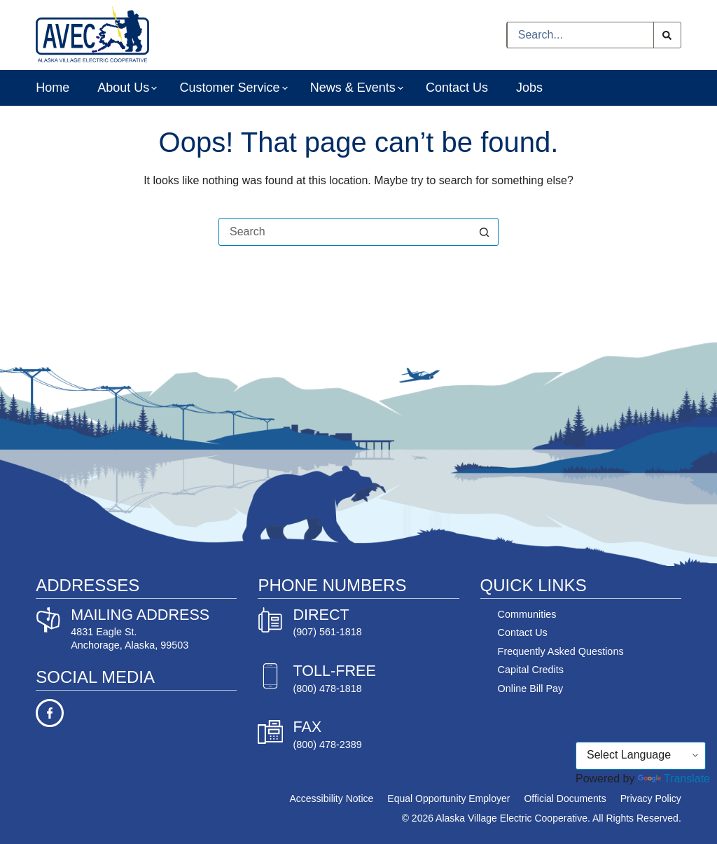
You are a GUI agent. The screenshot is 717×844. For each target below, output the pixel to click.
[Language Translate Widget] (641, 756)
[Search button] (667, 35)
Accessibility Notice (332, 798)
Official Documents (565, 798)
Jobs (529, 88)
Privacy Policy (650, 798)
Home (52, 88)
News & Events (354, 88)
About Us (124, 88)
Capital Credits (531, 669)
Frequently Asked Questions (561, 651)
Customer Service (230, 88)
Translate (674, 778)
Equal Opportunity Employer (448, 798)
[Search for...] (580, 35)
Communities (527, 614)
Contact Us (457, 88)
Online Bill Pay (531, 688)
